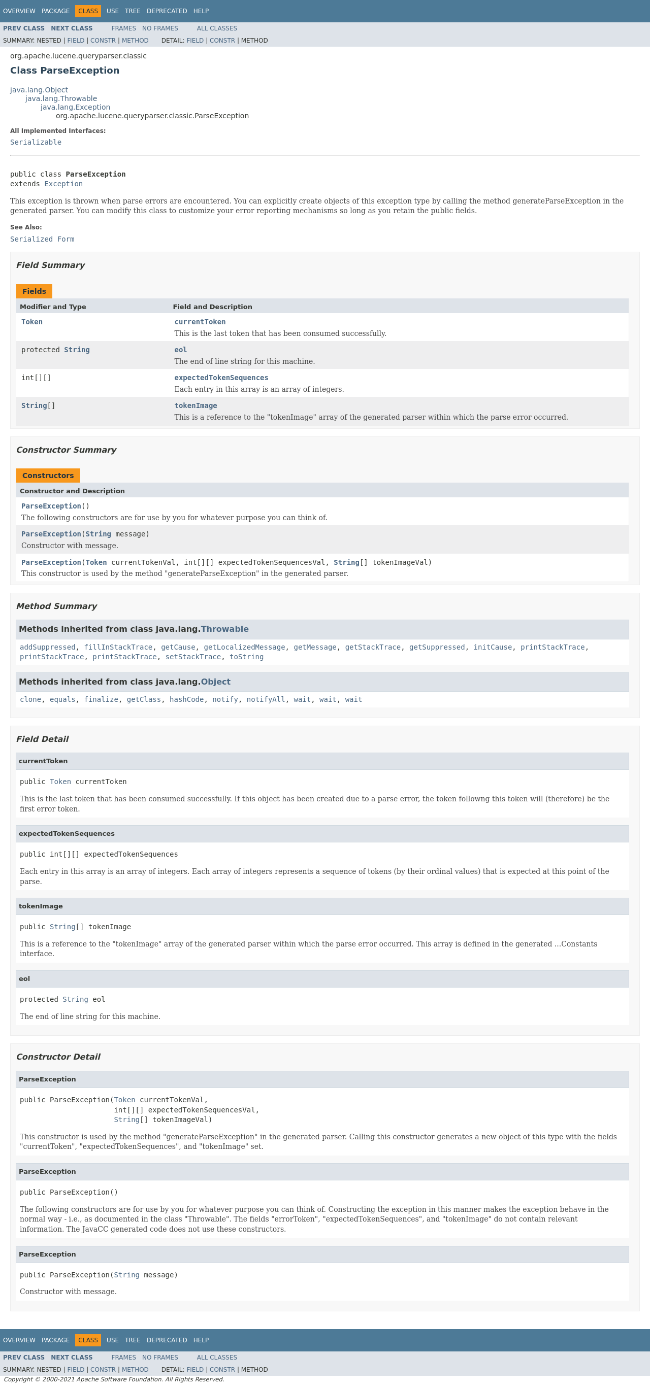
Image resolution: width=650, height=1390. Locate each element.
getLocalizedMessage (244, 647)
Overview (19, 11)
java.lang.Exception (75, 107)
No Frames (160, 28)
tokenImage (196, 405)
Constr (103, 40)
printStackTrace (552, 647)
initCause (493, 647)
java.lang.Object (39, 90)
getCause (178, 647)
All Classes (217, 28)
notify (225, 699)
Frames (124, 28)
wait (302, 699)
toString (247, 657)
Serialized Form (42, 239)
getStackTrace (373, 647)
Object (216, 682)
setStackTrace (193, 657)
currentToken (200, 322)
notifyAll (266, 699)
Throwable (225, 629)
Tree (133, 11)
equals (63, 699)
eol (181, 350)
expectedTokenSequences (222, 378)
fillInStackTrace (118, 647)
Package (56, 11)
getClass (144, 699)
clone (30, 699)
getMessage (315, 647)
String (77, 350)
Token (32, 322)
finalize (101, 699)
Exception (63, 184)
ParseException (51, 506)
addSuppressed (48, 647)
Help (201, 11)
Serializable (35, 142)
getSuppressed (437, 647)
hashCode (187, 699)
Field (75, 40)
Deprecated (167, 11)
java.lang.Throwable (61, 98)
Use (113, 11)
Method (135, 40)
